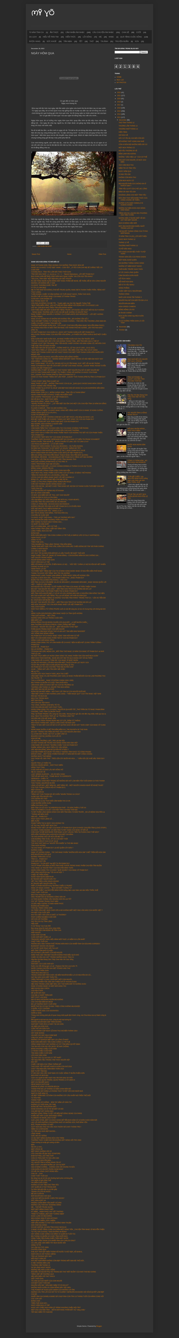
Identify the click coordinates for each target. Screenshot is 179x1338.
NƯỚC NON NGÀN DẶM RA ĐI (42, 877)
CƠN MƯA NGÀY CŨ (126, 181)
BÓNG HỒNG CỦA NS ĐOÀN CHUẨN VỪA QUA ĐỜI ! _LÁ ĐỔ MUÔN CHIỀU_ (59, 622)
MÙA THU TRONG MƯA (40, 698)
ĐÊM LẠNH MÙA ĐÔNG (127, 154)
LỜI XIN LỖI (35, 962)
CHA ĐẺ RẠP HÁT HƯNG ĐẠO (42, 1111)
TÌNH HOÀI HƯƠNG (38, 845)
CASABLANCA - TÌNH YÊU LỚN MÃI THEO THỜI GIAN (51, 272)
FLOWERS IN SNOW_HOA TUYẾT (43, 1118)
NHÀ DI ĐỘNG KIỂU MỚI (128, 223)
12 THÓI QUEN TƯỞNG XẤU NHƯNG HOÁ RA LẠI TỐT (51, 899)
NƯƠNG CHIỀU (37, 850)
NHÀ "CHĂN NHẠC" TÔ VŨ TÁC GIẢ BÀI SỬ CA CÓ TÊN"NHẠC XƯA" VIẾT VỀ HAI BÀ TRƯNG (65, 363)
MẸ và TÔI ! (35, 671)
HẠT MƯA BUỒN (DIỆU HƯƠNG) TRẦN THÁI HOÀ (49, 520)
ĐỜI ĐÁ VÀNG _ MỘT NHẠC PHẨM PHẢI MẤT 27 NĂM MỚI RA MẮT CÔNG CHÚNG (61, 754)
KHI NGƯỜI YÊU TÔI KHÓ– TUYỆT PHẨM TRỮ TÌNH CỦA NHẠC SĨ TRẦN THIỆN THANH (63, 587)
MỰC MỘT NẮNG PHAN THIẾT (42, 1209)
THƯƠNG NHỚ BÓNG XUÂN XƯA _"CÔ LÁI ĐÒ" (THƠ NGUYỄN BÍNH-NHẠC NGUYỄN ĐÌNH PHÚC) (67, 325)
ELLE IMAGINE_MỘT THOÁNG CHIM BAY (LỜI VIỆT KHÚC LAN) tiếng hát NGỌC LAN (62, 417)
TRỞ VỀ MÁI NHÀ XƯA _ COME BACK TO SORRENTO (51, 776)
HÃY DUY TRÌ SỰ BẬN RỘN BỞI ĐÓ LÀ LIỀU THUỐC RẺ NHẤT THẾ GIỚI (58, 553)
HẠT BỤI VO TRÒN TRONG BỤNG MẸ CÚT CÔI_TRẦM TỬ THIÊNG (55, 721)
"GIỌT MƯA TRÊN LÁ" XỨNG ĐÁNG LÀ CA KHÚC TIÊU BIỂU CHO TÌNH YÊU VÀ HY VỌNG (64, 350)
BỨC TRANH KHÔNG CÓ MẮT (42, 1125)
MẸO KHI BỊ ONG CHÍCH (40, 988)
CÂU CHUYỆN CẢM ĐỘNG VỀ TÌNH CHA (46, 930)
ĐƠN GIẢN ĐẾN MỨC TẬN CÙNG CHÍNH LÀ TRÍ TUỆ (50, 1042)
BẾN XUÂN (35, 821)
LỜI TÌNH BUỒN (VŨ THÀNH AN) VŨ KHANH (47, 491)
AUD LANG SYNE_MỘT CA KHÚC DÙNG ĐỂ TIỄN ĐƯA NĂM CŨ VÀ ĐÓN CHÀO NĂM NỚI (64, 1120)
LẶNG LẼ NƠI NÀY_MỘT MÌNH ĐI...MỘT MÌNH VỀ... (50, 785)
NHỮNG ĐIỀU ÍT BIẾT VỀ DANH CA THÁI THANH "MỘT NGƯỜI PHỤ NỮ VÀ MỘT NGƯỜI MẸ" (65, 370)
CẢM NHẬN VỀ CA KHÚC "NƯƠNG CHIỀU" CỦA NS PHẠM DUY (54, 745)
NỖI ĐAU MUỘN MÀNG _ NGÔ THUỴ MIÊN (47, 765)
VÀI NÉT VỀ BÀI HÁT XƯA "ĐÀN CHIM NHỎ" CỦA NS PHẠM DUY (55, 421)
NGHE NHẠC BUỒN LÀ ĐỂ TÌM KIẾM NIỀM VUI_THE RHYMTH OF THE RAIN (59, 729)
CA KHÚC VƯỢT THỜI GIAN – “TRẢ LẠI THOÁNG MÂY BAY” (53, 517)
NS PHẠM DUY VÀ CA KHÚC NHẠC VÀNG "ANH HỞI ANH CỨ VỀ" (55, 636)
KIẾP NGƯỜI (35, 933)
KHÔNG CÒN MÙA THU (127, 177)
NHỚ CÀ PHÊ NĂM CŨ (39, 1093)
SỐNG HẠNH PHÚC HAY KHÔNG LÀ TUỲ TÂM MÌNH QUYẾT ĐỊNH (55, 1044)
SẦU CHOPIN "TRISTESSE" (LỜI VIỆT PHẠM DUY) (49, 397)
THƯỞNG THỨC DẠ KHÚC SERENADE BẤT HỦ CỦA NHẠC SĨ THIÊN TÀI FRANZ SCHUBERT (65, 439)
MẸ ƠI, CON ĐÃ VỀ (38, 772)
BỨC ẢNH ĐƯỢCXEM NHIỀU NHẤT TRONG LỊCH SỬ (132, 227)
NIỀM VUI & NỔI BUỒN (39, 1129)
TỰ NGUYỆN (36, 1098)
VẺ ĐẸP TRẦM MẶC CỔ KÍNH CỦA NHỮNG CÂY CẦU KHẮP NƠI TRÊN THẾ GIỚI (61, 1095)
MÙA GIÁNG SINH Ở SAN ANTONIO (44, 1218)
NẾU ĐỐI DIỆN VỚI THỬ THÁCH (43, 1276)
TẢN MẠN (68, 41)
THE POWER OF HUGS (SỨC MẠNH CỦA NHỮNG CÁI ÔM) (53, 1290)
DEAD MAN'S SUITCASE (40, 1084)
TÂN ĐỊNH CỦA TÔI (135, 345)
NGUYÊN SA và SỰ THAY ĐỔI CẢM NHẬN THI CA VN (50, 801)
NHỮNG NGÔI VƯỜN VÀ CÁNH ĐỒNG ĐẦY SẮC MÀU (51, 1287)
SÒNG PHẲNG (124, 288)
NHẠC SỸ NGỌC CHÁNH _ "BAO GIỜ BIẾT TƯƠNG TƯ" (51, 888)
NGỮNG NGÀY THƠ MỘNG (41, 756)
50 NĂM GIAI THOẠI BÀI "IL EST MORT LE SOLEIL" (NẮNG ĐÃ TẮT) (56, 448)
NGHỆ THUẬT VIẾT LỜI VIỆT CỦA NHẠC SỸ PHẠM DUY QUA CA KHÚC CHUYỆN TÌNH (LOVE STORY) (68, 828)
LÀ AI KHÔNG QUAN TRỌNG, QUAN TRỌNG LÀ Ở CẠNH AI (53, 1080)
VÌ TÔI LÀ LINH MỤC (38, 287)
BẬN (32, 1145)
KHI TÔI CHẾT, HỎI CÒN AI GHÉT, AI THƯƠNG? (48, 915)
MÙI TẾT (34, 1062)
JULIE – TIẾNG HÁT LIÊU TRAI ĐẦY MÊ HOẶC (48, 669)
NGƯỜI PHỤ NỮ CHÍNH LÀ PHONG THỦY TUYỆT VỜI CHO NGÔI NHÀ (57, 1091)
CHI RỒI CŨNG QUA (38, 1249)
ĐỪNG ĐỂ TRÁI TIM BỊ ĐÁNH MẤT (43, 1107)
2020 (119, 99)
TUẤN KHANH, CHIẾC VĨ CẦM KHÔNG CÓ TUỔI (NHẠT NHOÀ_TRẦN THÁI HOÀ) (61, 294)
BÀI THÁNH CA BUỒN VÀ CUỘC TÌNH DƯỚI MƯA (49, 683)
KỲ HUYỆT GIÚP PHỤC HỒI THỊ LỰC (44, 948)
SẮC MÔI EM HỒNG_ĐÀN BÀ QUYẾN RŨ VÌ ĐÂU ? (50, 750)
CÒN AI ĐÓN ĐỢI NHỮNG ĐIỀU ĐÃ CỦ (133, 144)
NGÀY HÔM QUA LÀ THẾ (40, 562)
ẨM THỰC (54, 32)
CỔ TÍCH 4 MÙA (124, 279)
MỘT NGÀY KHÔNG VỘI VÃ (41, 1151)
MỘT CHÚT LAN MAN (39, 997)
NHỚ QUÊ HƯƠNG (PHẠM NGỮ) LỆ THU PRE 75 (49, 462)
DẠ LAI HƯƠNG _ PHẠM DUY (42, 649)
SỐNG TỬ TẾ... (36, 540)
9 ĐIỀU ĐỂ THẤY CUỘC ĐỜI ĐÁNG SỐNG (46, 1116)
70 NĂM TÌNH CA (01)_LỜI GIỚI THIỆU (133, 236)
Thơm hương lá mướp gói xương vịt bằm (45, 1142)
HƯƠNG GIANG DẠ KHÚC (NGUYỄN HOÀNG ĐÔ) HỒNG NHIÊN (54, 357)
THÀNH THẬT (36, 1100)
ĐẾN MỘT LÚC (36, 620)
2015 (119, 111)
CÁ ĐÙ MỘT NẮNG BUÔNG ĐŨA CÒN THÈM (47, 1138)
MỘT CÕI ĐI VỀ (36, 790)
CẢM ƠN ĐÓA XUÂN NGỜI (128, 275)
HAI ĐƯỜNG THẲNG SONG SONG (131, 263)
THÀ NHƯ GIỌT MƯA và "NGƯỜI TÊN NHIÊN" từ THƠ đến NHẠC (54, 843)
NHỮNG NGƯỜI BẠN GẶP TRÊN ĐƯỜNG (46, 1022)
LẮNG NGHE (36, 1133)
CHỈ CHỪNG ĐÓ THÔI (39, 799)
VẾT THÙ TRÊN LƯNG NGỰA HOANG (45, 881)
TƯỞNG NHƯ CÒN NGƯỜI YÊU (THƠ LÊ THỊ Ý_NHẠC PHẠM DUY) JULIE (58, 450)
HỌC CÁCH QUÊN (38, 607)
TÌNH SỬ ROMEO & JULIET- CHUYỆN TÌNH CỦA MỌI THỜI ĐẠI (54, 810)
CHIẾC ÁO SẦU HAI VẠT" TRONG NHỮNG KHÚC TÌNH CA (52, 957)
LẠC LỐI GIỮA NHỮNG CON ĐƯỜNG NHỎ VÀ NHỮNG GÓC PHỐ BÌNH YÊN (59, 1122)
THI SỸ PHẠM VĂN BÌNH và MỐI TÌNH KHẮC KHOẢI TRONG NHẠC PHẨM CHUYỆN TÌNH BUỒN (66, 866)
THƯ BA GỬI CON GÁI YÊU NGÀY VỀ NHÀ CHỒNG (50, 1046)
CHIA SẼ (125, 32)
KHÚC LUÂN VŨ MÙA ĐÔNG (41, 1216)
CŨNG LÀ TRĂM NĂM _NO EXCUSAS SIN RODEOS (50, 504)
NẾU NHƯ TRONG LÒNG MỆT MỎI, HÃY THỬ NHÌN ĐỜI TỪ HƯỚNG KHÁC (58, 984)
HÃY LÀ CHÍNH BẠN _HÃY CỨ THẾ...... (45, 526)
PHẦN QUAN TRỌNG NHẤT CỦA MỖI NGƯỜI (47, 629)
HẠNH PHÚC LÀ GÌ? (38, 537)
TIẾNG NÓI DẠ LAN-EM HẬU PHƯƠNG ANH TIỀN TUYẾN (133, 214)
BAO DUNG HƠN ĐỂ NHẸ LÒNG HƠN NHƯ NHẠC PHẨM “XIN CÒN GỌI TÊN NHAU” (62, 276)
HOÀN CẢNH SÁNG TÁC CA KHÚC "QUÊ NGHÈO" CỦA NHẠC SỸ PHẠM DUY (59, 870)
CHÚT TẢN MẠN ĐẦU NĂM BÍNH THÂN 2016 (47, 1069)
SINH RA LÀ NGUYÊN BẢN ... (42, 1160)
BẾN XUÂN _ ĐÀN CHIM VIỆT (42, 426)
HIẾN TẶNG (123, 132)
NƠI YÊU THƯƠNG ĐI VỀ (128, 151)
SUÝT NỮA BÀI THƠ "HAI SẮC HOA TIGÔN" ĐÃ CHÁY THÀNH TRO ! (56, 1127)
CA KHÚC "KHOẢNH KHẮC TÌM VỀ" (44, 285)
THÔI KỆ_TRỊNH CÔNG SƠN (41, 908)
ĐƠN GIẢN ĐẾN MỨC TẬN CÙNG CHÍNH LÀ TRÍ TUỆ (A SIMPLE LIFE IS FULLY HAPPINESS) (65, 535)
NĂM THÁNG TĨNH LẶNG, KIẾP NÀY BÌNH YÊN (48, 529)
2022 (119, 92)
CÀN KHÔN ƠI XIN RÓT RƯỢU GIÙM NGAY (47, 1169)
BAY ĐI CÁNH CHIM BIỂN (40, 493)
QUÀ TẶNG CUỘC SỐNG (131, 37)
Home (69, 254)
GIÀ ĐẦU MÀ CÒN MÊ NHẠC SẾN (43, 718)
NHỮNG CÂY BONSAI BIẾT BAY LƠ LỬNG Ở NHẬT (50, 1040)
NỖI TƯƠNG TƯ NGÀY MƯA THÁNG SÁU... (47, 522)
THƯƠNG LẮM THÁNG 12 (40, 1265)
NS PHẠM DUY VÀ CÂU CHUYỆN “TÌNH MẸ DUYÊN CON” (52, 667)
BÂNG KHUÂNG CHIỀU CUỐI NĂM (44, 1049)
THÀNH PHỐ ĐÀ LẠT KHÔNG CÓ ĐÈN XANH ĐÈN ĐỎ (51, 1089)
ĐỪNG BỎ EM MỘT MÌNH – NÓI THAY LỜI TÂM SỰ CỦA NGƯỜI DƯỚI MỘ (58, 691)
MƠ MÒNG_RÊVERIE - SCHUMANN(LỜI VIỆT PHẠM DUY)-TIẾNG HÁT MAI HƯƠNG (62, 457)
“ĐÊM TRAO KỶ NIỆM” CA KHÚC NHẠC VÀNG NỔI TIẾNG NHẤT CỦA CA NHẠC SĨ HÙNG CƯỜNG (67, 410)
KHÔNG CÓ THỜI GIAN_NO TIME (43, 1104)
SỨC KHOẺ (51, 41)
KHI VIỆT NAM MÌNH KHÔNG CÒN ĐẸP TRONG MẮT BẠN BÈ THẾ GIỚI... (58, 1261)
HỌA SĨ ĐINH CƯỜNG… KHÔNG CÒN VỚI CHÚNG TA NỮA (53, 1167)
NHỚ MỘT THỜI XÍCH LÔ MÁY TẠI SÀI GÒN (47, 1024)
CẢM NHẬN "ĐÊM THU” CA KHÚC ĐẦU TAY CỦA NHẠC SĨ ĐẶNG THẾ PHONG (60, 428)
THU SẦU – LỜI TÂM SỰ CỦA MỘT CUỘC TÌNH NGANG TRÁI (53, 459)
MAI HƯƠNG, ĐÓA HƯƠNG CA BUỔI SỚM (46, 424)
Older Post (102, 254)
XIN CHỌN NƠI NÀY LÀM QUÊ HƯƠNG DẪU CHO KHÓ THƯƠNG (55, 430)
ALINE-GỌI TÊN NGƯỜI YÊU (41, 796)
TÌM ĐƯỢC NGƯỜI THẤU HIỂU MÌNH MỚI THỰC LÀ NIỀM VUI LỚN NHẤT (58, 939)
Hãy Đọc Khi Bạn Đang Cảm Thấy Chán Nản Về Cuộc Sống (52, 959)
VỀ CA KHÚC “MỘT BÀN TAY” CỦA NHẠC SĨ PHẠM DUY (51, 437)
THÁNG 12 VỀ (124, 242)
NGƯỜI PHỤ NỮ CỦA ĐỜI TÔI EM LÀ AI (133, 300)
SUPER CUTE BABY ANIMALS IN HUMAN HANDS (131, 204)
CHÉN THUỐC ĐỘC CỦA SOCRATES (44, 1011)
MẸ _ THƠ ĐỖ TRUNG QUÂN (42, 1207)
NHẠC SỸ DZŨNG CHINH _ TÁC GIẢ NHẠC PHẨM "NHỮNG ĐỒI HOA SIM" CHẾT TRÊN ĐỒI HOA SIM (68, 852)
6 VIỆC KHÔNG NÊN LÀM (40, 1263)
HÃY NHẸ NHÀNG (37, 1033)
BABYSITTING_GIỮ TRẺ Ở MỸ (42, 1156)
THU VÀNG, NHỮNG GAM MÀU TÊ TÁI (45, 705)
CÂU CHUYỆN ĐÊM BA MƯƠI (42, 1002)
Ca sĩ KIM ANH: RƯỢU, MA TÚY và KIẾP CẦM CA (49, 734)
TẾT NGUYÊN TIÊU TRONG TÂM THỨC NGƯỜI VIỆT (50, 1060)
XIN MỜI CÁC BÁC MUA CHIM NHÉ (44, 1035)
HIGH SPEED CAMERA (127, 306)
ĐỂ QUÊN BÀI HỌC (38, 993)
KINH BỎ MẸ (35, 738)
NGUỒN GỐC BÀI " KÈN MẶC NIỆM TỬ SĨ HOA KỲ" (50, 1285)
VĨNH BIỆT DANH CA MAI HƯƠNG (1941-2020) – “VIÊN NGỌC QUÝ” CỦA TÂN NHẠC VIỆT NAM (66, 694)
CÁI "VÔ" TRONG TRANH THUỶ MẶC (44, 901)
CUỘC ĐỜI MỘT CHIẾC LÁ (41, 937)
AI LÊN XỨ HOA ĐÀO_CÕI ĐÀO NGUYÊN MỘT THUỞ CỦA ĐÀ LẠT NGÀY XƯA (60, 662)
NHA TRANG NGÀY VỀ (39, 301)
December (123, 120)
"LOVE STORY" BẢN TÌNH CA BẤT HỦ (45, 381)
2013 (119, 117)
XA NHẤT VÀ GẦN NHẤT (40, 524)
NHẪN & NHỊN (36, 1013)
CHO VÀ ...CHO (37, 1174)
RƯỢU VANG (34, 41)
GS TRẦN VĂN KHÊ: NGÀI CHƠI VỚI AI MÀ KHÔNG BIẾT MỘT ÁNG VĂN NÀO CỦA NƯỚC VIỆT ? (66, 910)
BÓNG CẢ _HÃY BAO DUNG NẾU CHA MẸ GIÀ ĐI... (50, 479)
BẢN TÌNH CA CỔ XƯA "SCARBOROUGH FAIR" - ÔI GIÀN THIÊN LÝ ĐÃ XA (58, 808)
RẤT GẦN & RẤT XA (38, 1200)
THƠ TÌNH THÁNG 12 (126, 123)
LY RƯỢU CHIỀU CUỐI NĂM (41, 1051)
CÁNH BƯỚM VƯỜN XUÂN (41, 803)
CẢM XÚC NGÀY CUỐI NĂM (41, 1037)
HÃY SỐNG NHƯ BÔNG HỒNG (42, 633)
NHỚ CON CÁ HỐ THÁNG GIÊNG (43, 1254)
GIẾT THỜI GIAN (37, 1279)
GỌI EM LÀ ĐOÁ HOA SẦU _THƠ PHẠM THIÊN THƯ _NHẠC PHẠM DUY (57, 578)
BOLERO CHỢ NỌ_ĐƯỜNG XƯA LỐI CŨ (46, 736)
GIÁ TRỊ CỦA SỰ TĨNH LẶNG (41, 921)
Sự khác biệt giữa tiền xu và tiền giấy (44, 1189)
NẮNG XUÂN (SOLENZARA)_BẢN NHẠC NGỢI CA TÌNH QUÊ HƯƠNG (56, 613)
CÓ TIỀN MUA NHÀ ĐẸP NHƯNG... (43, 1131)
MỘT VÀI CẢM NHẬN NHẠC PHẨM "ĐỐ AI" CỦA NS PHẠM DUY (54, 638)
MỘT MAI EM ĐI (37, 700)
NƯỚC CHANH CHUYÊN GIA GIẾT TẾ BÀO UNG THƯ (50, 968)
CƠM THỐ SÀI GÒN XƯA (40, 1028)
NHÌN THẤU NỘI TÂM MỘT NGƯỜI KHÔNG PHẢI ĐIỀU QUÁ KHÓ (55, 955)
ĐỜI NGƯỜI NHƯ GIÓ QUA (41, 854)
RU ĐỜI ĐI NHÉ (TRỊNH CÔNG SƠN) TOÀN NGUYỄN (50, 470)
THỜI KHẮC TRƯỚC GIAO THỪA (131, 269)
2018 (119, 102)
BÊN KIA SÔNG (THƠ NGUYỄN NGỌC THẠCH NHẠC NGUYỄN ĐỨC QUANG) (59, 455)
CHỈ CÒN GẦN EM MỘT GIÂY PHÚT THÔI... (47, 707)
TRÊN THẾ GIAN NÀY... (39, 1303)
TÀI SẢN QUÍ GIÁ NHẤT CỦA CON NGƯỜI (46, 1281)
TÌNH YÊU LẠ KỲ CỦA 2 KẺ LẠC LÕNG (133, 189)
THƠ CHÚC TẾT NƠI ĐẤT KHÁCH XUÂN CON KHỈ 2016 (51, 1066)
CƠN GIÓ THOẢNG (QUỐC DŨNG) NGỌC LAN (48, 484)
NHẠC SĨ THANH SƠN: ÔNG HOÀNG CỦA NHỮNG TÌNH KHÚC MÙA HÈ (57, 265)
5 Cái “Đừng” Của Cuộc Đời (41, 926)
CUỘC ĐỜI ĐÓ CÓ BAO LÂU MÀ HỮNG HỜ (47, 770)
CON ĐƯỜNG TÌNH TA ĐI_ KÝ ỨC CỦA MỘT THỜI (49, 839)
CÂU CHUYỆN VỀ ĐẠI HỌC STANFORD (45, 1153)
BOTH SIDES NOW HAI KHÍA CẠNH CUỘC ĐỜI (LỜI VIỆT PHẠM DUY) (56, 453)
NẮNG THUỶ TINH (38, 767)
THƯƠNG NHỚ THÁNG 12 (128, 129)
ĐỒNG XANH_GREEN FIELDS (42, 468)
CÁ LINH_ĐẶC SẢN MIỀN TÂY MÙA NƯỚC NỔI (48, 1243)
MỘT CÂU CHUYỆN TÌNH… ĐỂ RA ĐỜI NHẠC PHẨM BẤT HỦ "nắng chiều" (58, 1310)
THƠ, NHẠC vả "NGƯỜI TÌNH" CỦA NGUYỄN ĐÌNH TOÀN (52, 868)
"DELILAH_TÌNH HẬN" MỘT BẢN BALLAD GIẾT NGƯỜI (51, 279)
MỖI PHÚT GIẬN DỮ (38, 1258)
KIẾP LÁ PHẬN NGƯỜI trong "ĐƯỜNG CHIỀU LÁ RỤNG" (51, 886)
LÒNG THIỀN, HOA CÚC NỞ (41, 531)
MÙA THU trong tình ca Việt (41, 895)
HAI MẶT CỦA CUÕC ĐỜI (40, 912)
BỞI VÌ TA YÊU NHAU (126, 285)
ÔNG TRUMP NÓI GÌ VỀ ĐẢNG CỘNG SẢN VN (48, 897)
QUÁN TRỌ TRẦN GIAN (40, 971)
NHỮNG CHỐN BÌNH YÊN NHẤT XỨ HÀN (46, 1203)
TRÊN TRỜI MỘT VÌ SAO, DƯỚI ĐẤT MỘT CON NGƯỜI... (52, 979)
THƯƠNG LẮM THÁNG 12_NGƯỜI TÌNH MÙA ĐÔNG (50, 687)
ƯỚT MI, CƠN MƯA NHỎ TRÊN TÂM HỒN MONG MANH (51, 308)
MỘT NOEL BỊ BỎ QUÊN (128, 260)
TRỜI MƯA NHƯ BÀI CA (40, 973)
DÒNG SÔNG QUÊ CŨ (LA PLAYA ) (44, 413)
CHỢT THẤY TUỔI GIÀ (39, 892)
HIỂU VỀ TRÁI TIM (50, 37)
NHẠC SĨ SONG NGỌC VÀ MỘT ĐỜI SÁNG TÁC (48, 986)
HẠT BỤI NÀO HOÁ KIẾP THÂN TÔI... (44, 977)
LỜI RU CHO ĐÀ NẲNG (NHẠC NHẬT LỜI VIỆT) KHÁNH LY (52, 477)
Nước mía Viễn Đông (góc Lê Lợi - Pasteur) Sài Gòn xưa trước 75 (54, 966)
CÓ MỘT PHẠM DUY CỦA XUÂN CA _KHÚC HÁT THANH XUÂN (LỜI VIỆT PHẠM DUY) (62, 332)
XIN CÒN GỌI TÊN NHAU (40, 703)
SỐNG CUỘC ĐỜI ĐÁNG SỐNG (42, 640)
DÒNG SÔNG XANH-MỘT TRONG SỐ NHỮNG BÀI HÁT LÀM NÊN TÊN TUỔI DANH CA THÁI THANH (68, 781)
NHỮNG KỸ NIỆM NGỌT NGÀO (130, 266)
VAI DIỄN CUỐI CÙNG (39, 1182)
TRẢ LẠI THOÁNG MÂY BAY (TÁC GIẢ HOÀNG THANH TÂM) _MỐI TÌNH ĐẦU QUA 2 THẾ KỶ (65, 341)
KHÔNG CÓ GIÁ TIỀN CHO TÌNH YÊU (45, 1185)
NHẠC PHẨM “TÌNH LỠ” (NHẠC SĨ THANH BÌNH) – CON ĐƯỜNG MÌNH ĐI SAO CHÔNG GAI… (65, 555)
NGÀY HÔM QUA (125, 171)
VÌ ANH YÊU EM (124, 174)
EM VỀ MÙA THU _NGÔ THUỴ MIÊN (44, 399)
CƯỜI (138, 32)
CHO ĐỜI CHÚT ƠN (38, 861)
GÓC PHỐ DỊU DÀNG (39, 1225)
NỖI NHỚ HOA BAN (126, 282)
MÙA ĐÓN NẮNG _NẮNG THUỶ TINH (44, 401)
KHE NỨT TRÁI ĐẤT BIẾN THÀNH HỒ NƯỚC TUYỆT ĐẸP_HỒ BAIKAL (56, 1252)
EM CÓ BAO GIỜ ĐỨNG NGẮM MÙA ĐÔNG (47, 999)
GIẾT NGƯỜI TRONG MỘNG (41, 558)
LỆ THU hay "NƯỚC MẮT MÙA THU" (44, 825)
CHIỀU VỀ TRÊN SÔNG (39, 875)
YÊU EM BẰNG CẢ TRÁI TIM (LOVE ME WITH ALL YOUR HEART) (55, 500)
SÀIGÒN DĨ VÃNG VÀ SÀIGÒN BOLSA (45, 1087)
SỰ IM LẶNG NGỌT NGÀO (41, 1267)
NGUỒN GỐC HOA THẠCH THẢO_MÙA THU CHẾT (49, 674)
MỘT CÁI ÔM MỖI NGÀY (40, 1082)
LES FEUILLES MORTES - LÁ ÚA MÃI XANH (47, 444)
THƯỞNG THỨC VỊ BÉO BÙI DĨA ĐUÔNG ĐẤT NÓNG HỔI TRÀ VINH (56, 1140)
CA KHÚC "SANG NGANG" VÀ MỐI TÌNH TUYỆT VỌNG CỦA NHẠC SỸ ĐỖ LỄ (59, 830)
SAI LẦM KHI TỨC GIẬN (40, 1247)
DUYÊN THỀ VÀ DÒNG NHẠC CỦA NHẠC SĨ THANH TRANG (53, 296)
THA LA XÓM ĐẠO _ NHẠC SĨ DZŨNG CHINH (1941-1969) (52, 680)
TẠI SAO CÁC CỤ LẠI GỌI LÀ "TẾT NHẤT (46, 1058)
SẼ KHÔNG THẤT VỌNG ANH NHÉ (131, 141)
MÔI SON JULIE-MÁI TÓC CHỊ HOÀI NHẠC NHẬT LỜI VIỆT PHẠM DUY (57, 604)
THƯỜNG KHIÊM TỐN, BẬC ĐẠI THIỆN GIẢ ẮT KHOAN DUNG (54, 982)
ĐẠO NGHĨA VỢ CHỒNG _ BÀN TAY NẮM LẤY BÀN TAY (51, 1102)
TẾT (80, 41)
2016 (119, 108)
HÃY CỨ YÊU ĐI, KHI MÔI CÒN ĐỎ (131, 138)
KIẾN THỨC (71, 37)
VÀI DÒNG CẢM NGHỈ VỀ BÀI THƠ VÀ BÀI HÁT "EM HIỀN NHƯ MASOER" (58, 631)
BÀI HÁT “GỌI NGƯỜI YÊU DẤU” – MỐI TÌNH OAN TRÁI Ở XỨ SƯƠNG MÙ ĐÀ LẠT (61, 589)
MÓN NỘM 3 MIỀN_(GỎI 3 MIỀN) (43, 1220)
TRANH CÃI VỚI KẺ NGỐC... (41, 1191)
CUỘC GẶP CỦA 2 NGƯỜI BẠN (130, 291)
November (123, 327)
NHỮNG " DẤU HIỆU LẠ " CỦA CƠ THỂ (133, 157)
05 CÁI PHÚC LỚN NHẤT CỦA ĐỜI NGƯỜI (46, 953)
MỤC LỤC (120, 80)
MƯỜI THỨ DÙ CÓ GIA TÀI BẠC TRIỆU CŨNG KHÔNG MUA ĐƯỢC (55, 1006)
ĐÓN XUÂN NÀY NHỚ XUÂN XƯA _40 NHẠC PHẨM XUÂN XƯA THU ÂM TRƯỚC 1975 (62, 339)
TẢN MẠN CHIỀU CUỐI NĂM (41, 1053)
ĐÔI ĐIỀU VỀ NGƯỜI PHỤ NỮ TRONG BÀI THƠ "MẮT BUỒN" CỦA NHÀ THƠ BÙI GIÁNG (63, 1272)
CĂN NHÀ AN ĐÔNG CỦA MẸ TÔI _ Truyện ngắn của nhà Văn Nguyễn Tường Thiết (60, 303)
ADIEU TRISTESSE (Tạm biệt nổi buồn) (45, 464)
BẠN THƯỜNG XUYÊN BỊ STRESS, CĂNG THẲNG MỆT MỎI (53, 624)
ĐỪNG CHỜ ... (36, 1301)
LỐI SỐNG (87, 37)
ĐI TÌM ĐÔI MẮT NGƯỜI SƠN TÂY (43, 879)
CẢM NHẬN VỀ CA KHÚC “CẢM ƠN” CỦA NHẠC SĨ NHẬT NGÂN (54, 660)
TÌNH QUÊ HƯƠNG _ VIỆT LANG (43, 616)
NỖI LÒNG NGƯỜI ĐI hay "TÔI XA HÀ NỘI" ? (47, 872)
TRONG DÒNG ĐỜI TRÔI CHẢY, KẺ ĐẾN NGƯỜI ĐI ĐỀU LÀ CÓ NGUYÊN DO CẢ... (61, 975)
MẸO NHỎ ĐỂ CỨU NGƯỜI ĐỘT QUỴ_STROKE (137, 360)
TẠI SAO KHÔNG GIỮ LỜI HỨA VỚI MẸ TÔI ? (47, 837)
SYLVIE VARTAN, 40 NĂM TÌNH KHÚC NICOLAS (48, 1227)
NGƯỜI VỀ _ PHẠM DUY (40, 647)
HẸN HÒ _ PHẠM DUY (39, 816)
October (122, 330)
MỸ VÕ (42, 13)
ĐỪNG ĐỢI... (36, 533)
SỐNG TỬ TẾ (36, 1245)
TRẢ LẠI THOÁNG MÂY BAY (41, 1256)
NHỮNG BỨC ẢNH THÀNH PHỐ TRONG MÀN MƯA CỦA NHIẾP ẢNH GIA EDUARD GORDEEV (65, 944)
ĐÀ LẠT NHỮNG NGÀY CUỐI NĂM (43, 1004)
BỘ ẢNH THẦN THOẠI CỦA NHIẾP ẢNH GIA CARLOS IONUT (53, 1241)
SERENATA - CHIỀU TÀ (39, 778)
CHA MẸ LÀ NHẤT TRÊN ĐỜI (41, 995)
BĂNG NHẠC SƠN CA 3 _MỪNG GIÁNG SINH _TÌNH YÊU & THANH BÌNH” (58, 392)
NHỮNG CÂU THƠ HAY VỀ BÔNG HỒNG (46, 1205)
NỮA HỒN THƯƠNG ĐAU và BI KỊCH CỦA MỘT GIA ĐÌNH (52, 834)
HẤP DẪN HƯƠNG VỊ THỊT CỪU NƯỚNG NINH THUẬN (51, 1223)
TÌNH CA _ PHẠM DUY (39, 859)
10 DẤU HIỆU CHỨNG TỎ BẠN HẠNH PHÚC (47, 904)
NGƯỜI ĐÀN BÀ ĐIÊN (127, 303)
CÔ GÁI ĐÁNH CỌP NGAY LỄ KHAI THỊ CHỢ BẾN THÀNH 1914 (54, 1031)
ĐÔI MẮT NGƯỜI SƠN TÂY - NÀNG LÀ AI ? (46, 511)
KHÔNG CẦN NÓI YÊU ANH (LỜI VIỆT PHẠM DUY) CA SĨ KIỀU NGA (56, 506)
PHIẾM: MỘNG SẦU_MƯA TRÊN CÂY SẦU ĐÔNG (49, 747)
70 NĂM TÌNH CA (36, 32)
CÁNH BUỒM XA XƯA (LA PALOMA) (44, 497)
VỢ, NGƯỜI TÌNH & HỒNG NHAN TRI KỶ (46, 1162)
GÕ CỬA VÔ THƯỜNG (39, 919)
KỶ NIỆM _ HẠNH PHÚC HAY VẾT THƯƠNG (47, 1212)
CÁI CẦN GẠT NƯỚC (39, 551)
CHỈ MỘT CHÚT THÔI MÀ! (40, 1283)
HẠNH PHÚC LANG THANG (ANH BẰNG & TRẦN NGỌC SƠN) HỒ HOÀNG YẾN (60, 575)
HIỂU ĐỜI (34, 924)
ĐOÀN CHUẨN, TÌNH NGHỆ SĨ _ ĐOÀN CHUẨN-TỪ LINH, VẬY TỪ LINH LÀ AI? (59, 442)
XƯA (137, 41)
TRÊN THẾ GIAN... (38, 542)
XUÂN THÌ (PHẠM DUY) (39, 415)
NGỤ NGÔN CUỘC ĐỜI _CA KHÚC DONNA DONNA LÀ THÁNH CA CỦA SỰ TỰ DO (61, 466)
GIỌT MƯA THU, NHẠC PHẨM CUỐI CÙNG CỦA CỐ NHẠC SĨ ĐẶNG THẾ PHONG (61, 473)
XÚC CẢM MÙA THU (126, 165)
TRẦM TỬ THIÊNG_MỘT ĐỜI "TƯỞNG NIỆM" (47, 1214)
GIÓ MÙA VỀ (123, 135)
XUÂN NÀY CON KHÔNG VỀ (41, 299)
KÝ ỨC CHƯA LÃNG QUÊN (128, 272)
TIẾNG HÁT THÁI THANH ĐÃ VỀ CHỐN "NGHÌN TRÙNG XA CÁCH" (55, 794)
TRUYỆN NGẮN (121, 41)
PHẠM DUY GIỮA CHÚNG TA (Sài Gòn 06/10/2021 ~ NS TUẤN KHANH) (57, 446)
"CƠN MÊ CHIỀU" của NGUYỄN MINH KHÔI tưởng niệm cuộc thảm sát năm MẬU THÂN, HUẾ (64, 890)
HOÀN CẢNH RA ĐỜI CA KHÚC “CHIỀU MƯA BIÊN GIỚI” (51, 395)
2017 (119, 105)
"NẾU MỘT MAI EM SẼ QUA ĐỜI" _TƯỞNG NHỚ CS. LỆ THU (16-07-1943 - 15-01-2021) (63, 348)
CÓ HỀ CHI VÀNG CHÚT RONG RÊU (44, 1171)
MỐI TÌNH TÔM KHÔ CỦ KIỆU (42, 950)
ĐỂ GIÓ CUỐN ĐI (37, 792)
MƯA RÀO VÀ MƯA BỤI (39, 1075)
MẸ (100, 37)
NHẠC (111, 37)
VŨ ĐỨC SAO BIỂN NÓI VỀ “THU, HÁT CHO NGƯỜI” (50, 495)
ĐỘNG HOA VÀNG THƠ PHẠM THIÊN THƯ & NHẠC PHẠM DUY (54, 591)
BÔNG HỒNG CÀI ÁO (126, 310)
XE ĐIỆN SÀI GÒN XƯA (39, 1026)
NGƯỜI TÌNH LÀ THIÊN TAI (41, 763)
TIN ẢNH (104, 41)
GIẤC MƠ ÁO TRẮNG (39, 1136)
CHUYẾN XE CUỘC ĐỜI (40, 515)
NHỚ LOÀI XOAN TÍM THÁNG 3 (130, 297)
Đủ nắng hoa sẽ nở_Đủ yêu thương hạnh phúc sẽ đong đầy (52, 1178)
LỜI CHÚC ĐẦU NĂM (39, 1055)
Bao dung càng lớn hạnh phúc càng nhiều (45, 928)
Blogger (99, 1326)
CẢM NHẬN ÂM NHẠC (75, 32)
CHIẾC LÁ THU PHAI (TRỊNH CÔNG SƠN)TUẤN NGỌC (51, 482)
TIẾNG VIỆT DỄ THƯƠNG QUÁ (42, 1274)
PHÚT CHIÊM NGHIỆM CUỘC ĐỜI (43, 917)
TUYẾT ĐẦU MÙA (125, 249)
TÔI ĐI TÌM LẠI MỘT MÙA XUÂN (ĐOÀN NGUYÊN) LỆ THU (52, 665)
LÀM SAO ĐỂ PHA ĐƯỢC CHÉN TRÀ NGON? (47, 1198)
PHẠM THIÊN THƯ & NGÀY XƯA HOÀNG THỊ (47, 823)
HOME (119, 77)
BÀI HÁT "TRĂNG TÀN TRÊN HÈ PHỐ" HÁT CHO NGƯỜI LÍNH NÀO (56, 732)
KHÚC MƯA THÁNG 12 (127, 239)
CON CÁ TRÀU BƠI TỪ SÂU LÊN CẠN (45, 1158)
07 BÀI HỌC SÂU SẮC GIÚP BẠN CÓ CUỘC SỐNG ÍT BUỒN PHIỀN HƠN (58, 1073)
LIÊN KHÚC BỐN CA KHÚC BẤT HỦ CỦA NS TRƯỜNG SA (52, 685)
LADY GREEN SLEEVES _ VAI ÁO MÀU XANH (48, 774)
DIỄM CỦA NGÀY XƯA (39, 805)
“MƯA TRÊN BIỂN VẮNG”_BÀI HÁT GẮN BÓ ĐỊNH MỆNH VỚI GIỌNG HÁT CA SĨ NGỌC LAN (65, 305)
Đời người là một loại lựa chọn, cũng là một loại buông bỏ (51, 1020)
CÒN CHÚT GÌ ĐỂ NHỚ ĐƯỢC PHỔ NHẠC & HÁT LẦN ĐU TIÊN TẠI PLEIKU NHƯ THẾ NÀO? (65, 832)
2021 (119, 95)
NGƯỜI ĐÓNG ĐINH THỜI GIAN (43, 560)
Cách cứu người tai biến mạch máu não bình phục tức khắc (52, 1078)
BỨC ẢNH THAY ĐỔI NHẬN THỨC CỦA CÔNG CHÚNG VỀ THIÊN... (133, 199)
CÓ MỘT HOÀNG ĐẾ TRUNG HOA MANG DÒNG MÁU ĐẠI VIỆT (54, 743)
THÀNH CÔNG (124, 294)
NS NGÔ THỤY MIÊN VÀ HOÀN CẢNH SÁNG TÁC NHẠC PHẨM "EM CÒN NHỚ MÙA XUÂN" (64, 656)
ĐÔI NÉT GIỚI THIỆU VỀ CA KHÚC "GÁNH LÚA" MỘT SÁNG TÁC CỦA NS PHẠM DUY (62, 419)
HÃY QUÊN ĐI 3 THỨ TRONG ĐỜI (43, 1187)
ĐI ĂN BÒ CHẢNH (125, 313)
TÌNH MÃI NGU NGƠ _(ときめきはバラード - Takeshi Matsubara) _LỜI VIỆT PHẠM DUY (62, 274)
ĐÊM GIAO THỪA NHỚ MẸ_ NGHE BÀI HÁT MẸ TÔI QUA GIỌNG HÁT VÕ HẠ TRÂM (61, 658)
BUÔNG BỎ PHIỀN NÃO (40, 906)
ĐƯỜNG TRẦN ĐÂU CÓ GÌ (41, 857)
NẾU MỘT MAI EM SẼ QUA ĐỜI (42, 689)
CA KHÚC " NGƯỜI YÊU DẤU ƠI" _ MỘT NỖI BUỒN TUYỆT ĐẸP (54, 627)
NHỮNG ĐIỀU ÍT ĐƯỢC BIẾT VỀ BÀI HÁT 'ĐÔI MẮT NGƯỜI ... (132, 219)
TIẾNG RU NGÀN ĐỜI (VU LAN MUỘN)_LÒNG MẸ (49, 475)
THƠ (91, 41)
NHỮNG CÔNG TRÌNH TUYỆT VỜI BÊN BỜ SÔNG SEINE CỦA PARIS (56, 1113)
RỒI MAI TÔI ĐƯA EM (39, 696)
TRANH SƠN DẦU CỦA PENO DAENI (132, 257)
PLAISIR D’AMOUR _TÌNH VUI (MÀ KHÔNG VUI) (49, 408)
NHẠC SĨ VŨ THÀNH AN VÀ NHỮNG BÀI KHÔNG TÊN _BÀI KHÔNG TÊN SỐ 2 (59, 319)
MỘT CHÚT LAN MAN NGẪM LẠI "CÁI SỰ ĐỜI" (48, 1165)
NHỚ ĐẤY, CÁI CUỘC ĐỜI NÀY (42, 964)
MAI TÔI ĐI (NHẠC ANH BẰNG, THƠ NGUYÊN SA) (49, 513)
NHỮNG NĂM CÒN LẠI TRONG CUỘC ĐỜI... (47, 618)
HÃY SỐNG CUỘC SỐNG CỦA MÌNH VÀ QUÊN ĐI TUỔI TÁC (53, 1234)
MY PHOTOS (121, 82)
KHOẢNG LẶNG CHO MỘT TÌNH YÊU (132, 195)
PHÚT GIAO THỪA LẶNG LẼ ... (42, 819)
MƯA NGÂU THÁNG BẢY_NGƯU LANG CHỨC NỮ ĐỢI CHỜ (53, 723)
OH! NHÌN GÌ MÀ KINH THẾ (41, 1180)
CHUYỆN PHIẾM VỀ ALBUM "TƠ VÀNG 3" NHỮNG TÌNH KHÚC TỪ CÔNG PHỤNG (61, 752)
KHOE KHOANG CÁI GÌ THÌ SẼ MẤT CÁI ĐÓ (47, 1109)
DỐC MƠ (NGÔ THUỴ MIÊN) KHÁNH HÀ (46, 508)
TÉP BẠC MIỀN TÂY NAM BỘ (42, 1312)
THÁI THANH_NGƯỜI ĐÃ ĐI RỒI (43, 783)
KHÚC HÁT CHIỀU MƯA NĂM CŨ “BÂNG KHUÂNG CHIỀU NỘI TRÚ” (56, 1307)
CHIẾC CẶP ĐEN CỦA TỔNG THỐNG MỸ (46, 1064)
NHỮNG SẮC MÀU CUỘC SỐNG (43, 1270)
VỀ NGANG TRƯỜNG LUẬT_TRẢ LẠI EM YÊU (48, 741)
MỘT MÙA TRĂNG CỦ (127, 148)
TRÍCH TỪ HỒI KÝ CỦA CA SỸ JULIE (44, 841)
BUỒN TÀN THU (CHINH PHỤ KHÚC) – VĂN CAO (49, 580)
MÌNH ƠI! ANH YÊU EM (127, 192)
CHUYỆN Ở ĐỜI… (37, 991)
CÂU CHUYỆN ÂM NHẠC (103, 32)
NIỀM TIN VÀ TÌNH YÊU (127, 168)
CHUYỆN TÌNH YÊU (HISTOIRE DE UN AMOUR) (48, 502)
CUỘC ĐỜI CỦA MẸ (38, 935)
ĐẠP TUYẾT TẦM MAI (39, 1071)
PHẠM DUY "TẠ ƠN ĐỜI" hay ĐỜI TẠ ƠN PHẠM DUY (50, 863)
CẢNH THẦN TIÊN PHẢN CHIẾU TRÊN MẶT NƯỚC (49, 1238)
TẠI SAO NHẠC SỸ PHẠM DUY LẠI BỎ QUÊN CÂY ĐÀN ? (52, 848)
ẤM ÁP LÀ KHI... (37, 1147)
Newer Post (36, 254)
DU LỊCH (33, 37)
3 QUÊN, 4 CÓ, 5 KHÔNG (40, 1008)
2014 (119, 114)
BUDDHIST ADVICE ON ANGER (42, 946)
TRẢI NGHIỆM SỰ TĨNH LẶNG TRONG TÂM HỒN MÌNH (51, 544)
